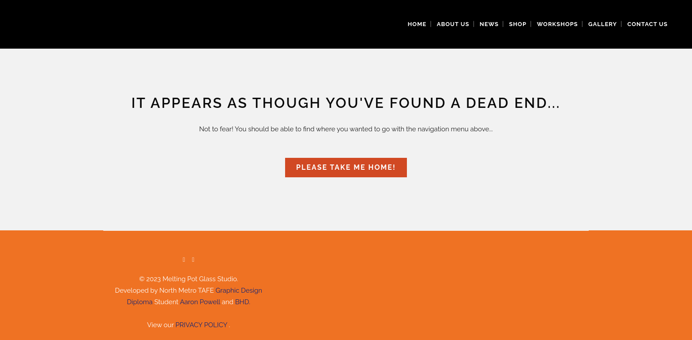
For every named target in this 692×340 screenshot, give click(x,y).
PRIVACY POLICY (202, 325)
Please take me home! (346, 167)
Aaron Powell (200, 302)
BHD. (242, 302)
